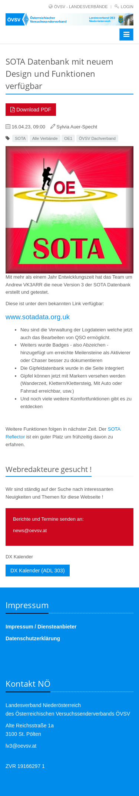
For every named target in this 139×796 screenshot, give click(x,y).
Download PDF (30, 110)
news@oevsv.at (30, 530)
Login (127, 6)
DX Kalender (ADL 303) (37, 570)
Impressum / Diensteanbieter (41, 627)
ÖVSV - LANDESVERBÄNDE (81, 6)
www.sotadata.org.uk (38, 317)
